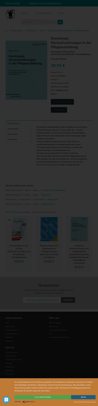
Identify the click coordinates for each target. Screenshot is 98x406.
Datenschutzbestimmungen (88, 402)
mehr (83, 397)
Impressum (77, 402)
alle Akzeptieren (43, 397)
